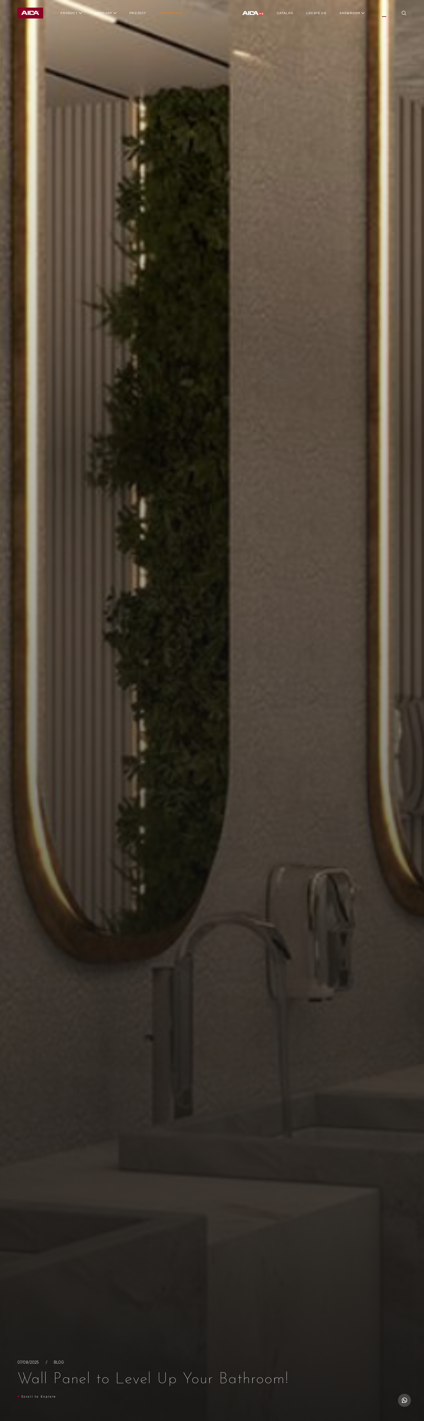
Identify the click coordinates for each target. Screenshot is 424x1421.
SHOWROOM (350, 13)
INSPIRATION (170, 13)
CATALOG (285, 13)
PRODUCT (69, 13)
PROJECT (138, 13)
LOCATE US (316, 13)
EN (384, 13)
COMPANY (103, 13)
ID (391, 13)
